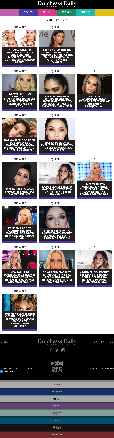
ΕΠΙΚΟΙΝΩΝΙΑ (5, 342)
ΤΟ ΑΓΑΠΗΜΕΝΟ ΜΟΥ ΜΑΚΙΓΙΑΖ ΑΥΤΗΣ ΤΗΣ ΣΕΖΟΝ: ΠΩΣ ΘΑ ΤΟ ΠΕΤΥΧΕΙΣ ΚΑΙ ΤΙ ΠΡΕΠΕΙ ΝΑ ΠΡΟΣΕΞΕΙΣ (57, 277)
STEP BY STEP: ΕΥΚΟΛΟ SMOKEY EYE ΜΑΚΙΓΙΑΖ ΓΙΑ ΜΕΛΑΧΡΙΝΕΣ (19, 192)
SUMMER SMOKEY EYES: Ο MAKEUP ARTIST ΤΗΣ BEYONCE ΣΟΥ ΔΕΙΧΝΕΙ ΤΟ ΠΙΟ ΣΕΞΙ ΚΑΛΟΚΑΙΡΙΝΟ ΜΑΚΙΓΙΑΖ (20, 320)
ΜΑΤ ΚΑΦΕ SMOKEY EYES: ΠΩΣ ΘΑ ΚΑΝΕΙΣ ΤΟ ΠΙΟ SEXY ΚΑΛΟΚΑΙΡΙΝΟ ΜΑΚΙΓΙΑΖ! (57, 147)
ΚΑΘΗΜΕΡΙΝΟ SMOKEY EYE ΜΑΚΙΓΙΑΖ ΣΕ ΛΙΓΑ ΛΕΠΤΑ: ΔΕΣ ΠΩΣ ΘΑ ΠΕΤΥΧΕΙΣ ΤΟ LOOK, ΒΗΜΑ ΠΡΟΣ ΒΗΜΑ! (94, 277)
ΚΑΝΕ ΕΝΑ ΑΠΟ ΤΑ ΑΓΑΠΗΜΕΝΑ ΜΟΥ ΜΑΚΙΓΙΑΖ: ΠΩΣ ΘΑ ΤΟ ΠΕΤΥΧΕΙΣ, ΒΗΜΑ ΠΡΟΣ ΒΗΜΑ (19, 233)
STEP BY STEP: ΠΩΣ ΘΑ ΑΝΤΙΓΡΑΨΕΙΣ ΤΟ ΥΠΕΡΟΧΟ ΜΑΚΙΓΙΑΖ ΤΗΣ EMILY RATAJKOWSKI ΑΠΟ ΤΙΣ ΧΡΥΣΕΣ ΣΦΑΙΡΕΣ (57, 56)
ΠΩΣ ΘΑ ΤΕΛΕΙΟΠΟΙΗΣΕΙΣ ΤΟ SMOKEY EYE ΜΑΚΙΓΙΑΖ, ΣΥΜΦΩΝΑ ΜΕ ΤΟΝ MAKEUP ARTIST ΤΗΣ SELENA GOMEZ (19, 145)
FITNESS (85, 12)
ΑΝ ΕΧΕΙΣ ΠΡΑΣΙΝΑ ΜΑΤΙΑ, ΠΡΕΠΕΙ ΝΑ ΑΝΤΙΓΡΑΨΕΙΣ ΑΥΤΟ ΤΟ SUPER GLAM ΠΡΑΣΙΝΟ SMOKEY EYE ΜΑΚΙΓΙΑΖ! (57, 101)
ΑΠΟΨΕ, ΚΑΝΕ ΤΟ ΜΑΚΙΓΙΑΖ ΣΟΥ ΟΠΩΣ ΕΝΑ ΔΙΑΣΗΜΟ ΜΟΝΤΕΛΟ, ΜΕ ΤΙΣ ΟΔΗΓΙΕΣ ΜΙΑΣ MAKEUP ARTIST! (20, 56)
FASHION (47, 12)
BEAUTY (28, 12)
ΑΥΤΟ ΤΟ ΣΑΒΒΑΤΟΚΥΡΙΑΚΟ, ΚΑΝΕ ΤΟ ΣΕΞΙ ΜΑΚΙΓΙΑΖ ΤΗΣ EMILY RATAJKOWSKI (94, 101)
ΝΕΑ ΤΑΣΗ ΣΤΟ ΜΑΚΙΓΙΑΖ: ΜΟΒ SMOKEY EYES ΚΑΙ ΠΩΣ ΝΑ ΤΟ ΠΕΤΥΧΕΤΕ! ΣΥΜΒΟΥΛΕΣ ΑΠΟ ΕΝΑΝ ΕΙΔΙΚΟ (19, 277)
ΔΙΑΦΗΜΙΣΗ (98, 342)
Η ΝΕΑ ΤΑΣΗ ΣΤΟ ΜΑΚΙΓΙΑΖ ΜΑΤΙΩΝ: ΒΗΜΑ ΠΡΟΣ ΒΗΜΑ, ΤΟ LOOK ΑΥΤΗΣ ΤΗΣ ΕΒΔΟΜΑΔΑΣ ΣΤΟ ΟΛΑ (94, 189)
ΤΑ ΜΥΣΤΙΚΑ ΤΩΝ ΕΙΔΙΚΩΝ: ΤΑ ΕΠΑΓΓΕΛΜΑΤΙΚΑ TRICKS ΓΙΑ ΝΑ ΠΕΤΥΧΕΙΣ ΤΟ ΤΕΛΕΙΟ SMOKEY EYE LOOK (19, 100)
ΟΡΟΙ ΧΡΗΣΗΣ (108, 342)
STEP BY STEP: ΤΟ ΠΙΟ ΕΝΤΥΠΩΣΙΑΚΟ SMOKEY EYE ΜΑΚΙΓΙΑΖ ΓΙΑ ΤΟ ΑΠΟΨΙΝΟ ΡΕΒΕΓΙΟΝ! (57, 234)
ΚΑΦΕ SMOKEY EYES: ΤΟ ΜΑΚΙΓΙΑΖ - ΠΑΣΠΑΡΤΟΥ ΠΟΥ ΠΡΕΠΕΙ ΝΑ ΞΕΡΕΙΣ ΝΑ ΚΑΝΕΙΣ (57, 191)
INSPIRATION (66, 12)
